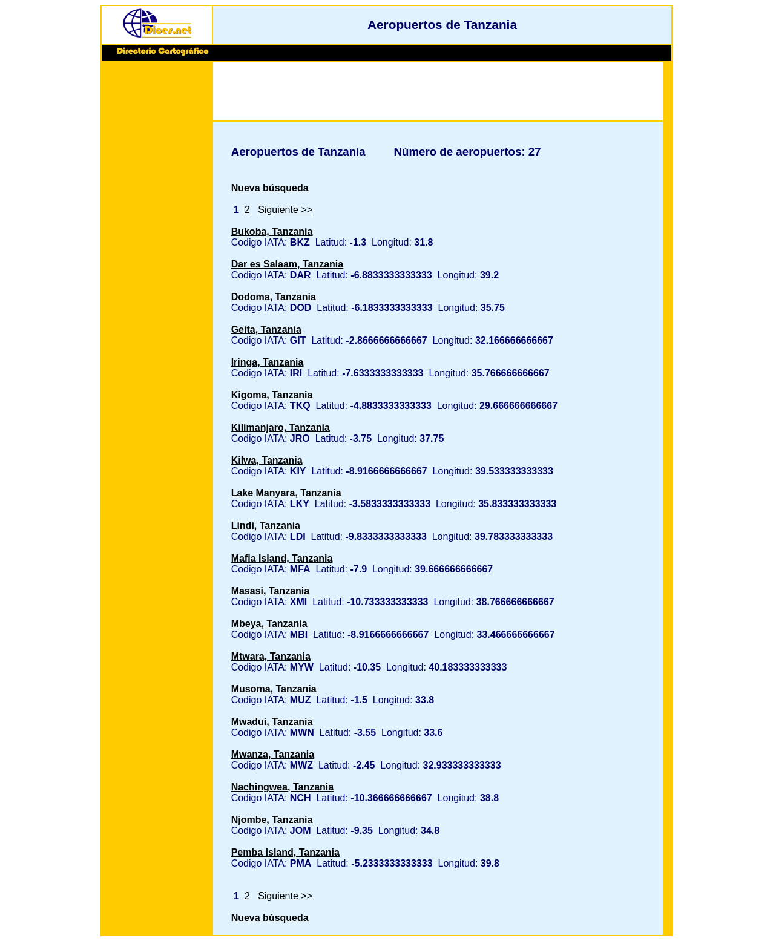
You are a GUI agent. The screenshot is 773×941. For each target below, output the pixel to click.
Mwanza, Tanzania (273, 754)
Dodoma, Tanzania (273, 297)
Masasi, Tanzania (270, 591)
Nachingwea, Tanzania (282, 787)
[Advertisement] (156, 249)
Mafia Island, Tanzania (282, 558)
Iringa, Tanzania (267, 362)
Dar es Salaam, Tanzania (287, 264)
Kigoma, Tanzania (272, 395)
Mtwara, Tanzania (271, 656)
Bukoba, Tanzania (272, 231)
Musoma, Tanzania (274, 689)
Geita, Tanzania (266, 329)
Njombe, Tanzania (272, 820)
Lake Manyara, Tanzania (286, 493)
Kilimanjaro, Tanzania (280, 427)
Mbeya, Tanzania (269, 623)
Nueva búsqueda (270, 188)
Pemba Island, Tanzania (285, 852)
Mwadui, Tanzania (272, 721)
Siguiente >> (285, 210)
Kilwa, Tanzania (267, 460)
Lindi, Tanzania (265, 525)
